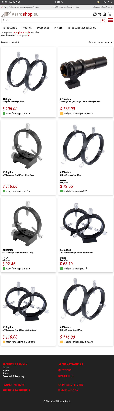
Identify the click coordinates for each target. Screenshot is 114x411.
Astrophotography (22, 32)
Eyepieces (43, 27)
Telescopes (9, 27)
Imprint (6, 370)
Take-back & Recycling (13, 376)
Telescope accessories (82, 27)
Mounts (27, 27)
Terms (6, 367)
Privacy (6, 373)
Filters (58, 27)
